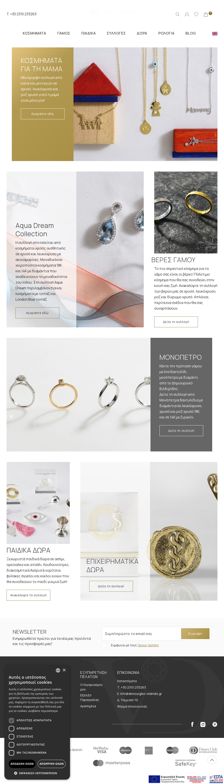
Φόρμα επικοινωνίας (132, 706)
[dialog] (37, 722)
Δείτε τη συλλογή (176, 322)
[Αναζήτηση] (178, 14)
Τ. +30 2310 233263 (131, 687)
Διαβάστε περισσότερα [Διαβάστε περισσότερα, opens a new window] (43, 711)
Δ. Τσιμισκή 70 (127, 700)
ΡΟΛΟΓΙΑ (166, 33)
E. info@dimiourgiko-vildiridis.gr (139, 694)
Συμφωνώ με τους (134, 645)
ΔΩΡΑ (142, 33)
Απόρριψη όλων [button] (52, 764)
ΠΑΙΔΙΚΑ (88, 33)
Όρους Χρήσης (148, 645)
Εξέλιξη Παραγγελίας (89, 697)
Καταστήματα (127, 681)
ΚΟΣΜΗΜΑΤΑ (34, 33)
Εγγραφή (195, 633)
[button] (37, 773)
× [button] (64, 670)
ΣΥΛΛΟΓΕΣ (116, 33)
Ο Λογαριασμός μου (91, 687)
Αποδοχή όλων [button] (22, 764)
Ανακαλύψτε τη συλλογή (28, 595)
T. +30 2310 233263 (22, 14)
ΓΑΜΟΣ (63, 33)
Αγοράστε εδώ (42, 114)
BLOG (191, 33)
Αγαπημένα (88, 706)
